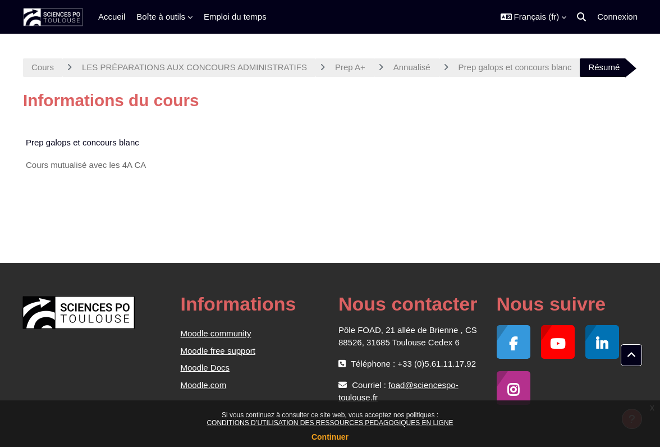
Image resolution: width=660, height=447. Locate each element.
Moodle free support (218, 350)
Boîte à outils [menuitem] (160, 16)
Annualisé (411, 67)
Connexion (617, 16)
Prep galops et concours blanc (515, 67)
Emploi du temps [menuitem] (235, 16)
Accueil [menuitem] (111, 16)
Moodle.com (204, 385)
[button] (534, 17)
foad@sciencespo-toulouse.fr (398, 391)
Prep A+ (350, 67)
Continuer (330, 436)
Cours (42, 67)
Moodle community (216, 333)
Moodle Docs (205, 367)
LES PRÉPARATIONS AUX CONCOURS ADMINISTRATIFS (194, 67)
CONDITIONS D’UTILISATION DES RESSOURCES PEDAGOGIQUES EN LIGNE (330, 423)
